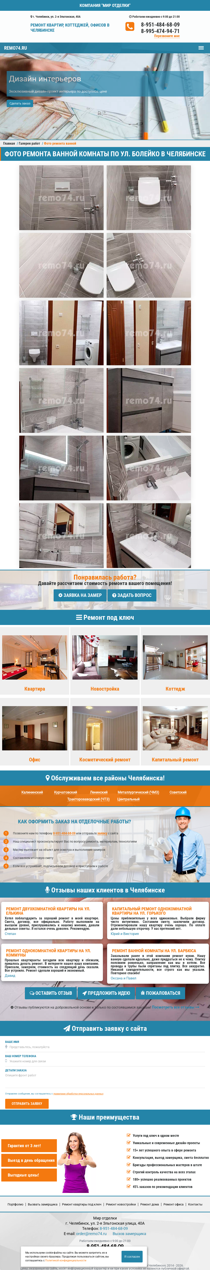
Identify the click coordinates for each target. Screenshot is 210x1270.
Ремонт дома (149, 1201)
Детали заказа (16, 1067)
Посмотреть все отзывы (175, 1003)
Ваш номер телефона (20, 1053)
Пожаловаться (160, 991)
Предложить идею (106, 991)
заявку (102, 831)
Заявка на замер (80, 595)
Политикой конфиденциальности (65, 1260)
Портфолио (15, 1201)
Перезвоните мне (167, 36)
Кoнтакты (195, 1201)
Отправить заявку (27, 1100)
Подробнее (44, 103)
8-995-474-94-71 (160, 31)
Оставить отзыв (51, 991)
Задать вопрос (132, 595)
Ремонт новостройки (121, 1201)
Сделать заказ (20, 103)
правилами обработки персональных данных (78, 1090)
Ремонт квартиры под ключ (81, 1201)
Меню (201, 45)
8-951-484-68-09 (160, 24)
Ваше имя (12, 1038)
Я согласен (132, 1256)
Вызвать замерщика (43, 1201)
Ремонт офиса (174, 1201)
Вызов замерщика (129, 1230)
